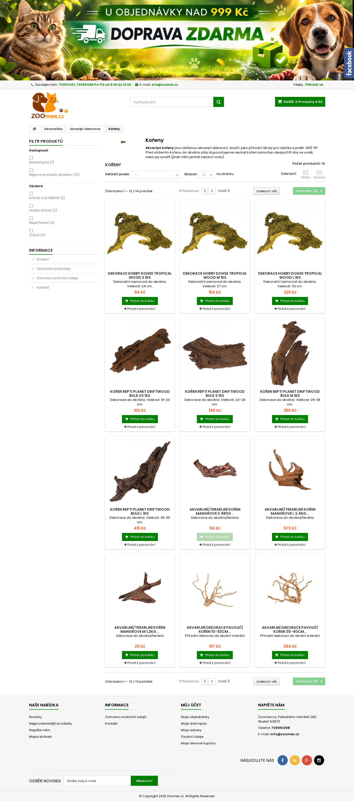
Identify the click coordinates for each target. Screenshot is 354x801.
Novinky (35, 717)
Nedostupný (41, 162)
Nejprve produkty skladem (54, 174)
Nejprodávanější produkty (50, 723)
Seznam (319, 174)
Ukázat (190, 174)
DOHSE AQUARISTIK (47, 198)
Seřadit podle (117, 174)
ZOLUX (37, 235)
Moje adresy (191, 730)
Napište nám (39, 730)
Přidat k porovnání (141, 309)
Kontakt (42, 287)
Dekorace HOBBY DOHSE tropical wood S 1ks (140, 275)
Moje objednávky (195, 717)
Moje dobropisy (194, 723)
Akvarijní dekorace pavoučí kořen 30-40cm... (290, 629)
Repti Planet (42, 222)
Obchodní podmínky (53, 268)
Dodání (42, 259)
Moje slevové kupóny (198, 743)
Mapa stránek (40, 736)
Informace (41, 250)
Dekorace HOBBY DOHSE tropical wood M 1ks (215, 275)
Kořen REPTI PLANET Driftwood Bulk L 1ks (140, 511)
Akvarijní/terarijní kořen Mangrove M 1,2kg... (139, 629)
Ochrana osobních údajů (57, 278)
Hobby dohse (43, 210)
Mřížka (305, 174)
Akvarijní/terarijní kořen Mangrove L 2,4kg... (290, 511)
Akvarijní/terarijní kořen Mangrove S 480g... (215, 511)
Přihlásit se (314, 84)
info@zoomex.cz (284, 734)
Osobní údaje (192, 736)
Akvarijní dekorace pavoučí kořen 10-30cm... (215, 629)
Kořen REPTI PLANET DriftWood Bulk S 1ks (215, 393)
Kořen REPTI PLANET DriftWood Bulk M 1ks (290, 393)
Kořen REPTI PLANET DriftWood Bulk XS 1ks (140, 393)
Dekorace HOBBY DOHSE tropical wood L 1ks (290, 275)
